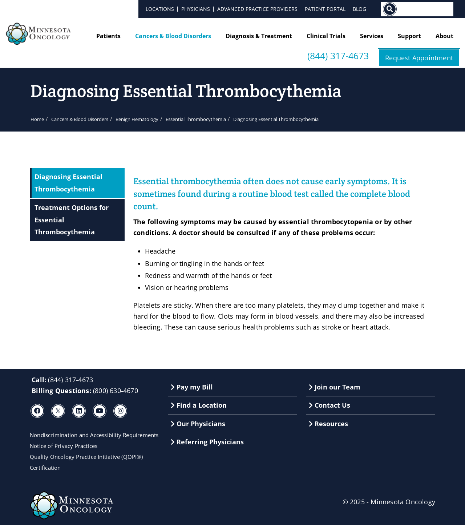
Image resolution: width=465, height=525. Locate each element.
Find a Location (199, 405)
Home (37, 119)
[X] (58, 411)
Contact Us (329, 405)
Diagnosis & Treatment (259, 36)
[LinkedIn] (79, 411)
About (444, 36)
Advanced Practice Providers (257, 8)
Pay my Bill (192, 387)
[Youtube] (99, 411)
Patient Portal (325, 8)
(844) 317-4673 (338, 56)
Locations (160, 8)
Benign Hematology (137, 119)
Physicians (195, 8)
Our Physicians (198, 423)
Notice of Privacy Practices (63, 445)
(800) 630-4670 (115, 390)
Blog (359, 8)
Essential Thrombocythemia (196, 119)
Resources (328, 423)
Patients (108, 36)
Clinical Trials (326, 36)
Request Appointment (419, 57)
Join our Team (334, 387)
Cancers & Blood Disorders (173, 36)
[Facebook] (37, 411)
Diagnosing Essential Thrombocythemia (68, 182)
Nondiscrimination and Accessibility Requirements (94, 435)
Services (371, 36)
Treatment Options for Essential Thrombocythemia (72, 219)
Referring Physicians (207, 441)
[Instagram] (120, 411)
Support (409, 36)
